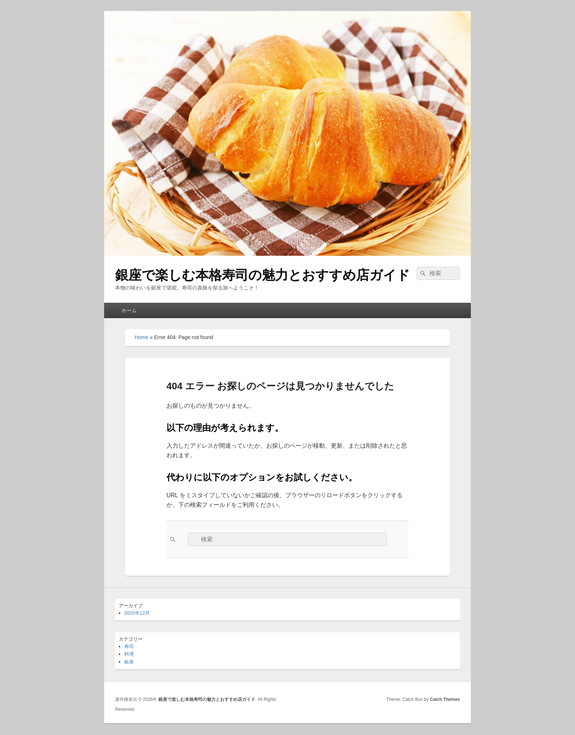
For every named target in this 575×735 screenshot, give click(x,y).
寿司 (129, 646)
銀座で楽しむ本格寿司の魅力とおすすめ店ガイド (262, 275)
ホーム (129, 310)
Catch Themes (445, 699)
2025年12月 (137, 613)
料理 (129, 654)
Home (141, 337)
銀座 (129, 662)
